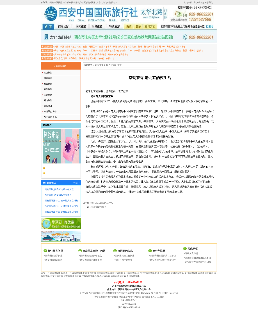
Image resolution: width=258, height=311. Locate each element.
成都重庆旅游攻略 (72, 276)
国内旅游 (48, 78)
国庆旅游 (83, 58)
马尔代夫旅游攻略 (146, 273)
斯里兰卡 (93, 46)
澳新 (85, 46)
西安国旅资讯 (50, 117)
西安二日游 (88, 54)
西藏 (101, 50)
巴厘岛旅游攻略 (162, 273)
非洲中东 (160, 46)
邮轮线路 (171, 46)
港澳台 (192, 50)
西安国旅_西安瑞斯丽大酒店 (58, 195)
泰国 (56, 46)
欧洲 (62, 46)
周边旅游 (48, 100)
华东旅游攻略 (56, 276)
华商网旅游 (135, 296)
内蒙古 (178, 50)
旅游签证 (48, 106)
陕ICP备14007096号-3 (129, 307)
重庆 (107, 50)
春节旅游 (73, 58)
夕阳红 (109, 58)
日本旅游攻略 (89, 273)
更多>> (76, 183)
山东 (164, 50)
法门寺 (71, 54)
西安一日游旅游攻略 (50, 273)
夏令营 (93, 58)
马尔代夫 (131, 46)
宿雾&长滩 (112, 46)
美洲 (140, 46)
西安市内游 (113, 54)
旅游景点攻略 (50, 111)
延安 (79, 54)
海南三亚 (64, 50)
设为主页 (188, 2)
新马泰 (77, 46)
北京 (170, 50)
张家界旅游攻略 (102, 276)
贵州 (199, 50)
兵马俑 (57, 54)
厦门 (72, 50)
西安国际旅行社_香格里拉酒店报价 (61, 211)
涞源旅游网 (124, 296)
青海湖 (145, 50)
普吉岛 (69, 46)
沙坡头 (123, 50)
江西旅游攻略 (88, 276)
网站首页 (99, 65)
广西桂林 (93, 50)
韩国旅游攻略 (103, 273)
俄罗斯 (122, 46)
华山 (64, 54)
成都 (56, 50)
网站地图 (98, 296)
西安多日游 (100, 54)
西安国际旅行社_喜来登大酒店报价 (61, 200)
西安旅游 (48, 83)
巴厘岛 (102, 46)
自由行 (101, 58)
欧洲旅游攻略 (130, 273)
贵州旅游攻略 (133, 276)
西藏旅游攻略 (204, 273)
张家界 (137, 50)
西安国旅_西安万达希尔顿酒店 (59, 189)
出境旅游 (48, 72)
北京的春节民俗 (98, 207)
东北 (158, 50)
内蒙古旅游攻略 (118, 276)
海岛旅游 (48, 89)
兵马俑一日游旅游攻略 (72, 273)
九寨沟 (114, 50)
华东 (85, 50)
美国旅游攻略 (116, 273)
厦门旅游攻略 (190, 273)
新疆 (185, 50)
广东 (130, 50)
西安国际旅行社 (110, 296)
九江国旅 (159, 296)
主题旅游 (48, 95)
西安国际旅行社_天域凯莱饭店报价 (61, 206)
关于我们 (208, 2)
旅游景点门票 (60, 58)
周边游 (123, 54)
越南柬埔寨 (149, 46)
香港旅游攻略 (177, 273)
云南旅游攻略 (148, 296)
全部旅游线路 (59, 66)
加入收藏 (198, 2)
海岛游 (180, 46)
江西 (152, 50)
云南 (79, 50)
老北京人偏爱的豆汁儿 (102, 202)
